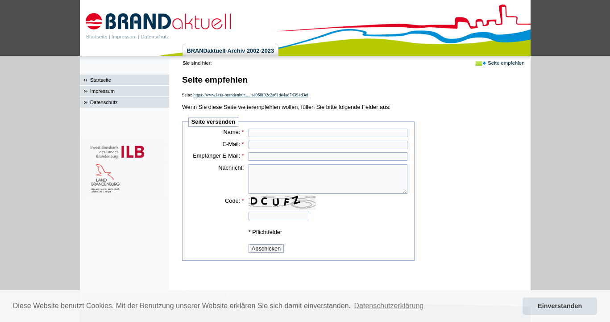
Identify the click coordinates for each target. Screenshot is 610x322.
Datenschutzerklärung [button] (389, 305)
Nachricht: (231, 167)
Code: (234, 200)
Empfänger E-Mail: (218, 155)
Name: (234, 132)
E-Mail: (233, 144)
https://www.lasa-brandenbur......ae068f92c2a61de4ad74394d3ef (250, 94)
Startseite (97, 36)
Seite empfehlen (506, 63)
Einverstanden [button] (560, 305)
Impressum (124, 36)
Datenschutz (155, 36)
